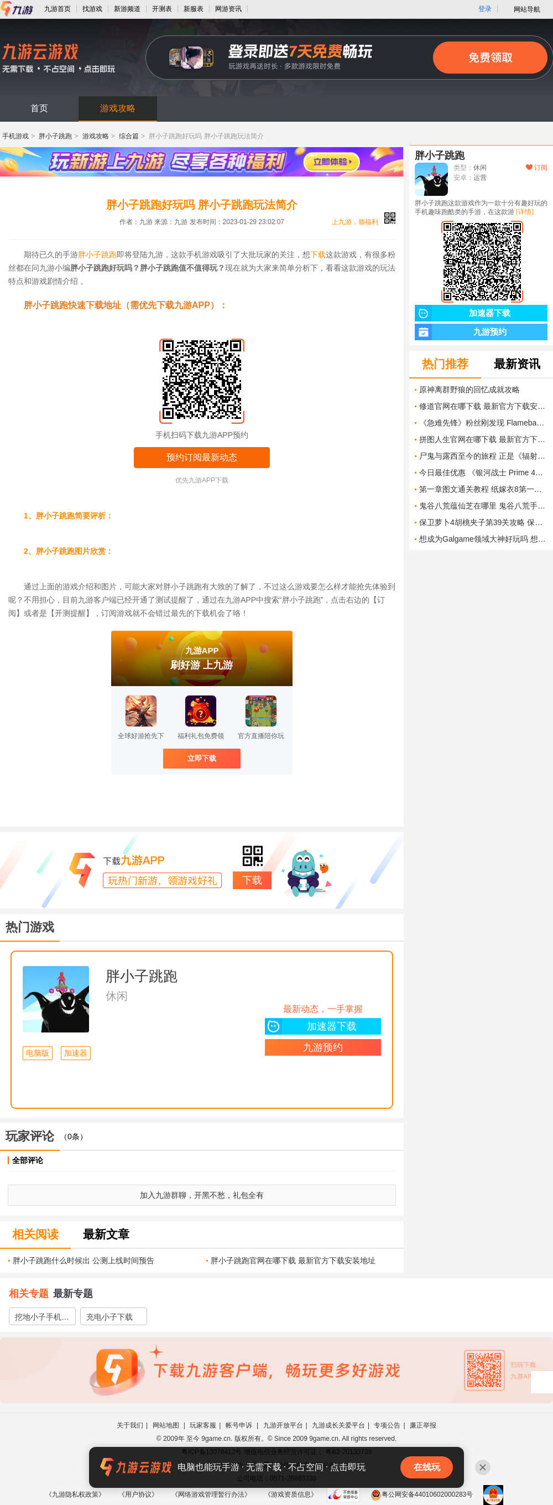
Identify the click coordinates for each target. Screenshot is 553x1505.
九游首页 (57, 9)
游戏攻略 (117, 108)
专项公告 (387, 1425)
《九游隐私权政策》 (75, 1494)
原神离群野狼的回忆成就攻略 (469, 389)
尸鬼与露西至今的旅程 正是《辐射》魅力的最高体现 (483, 456)
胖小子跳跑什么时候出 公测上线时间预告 (83, 1260)
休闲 (117, 995)
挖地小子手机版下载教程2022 (42, 1318)
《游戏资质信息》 (290, 1494)
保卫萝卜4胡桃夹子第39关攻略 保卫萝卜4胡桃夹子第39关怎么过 (483, 522)
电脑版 (37, 1053)
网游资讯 (228, 9)
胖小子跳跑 (55, 136)
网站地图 (167, 1425)
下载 (318, 254)
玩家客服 (203, 1425)
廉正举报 (423, 1425)
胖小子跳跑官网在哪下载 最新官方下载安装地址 (293, 1260)
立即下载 (201, 758)
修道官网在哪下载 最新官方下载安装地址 (483, 406)
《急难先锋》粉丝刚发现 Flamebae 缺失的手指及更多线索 (483, 422)
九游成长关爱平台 (338, 1425)
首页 (39, 108)
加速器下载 (311, 1026)
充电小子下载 (109, 1316)
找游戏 (92, 9)
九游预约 (323, 1047)
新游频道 (127, 9)
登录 (485, 9)
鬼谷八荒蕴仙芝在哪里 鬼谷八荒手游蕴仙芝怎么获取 (483, 505)
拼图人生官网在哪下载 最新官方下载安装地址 (483, 439)
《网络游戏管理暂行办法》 (211, 1494)
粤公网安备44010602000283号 (422, 1494)
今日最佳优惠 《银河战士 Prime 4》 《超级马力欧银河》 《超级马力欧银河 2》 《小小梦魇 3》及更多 (483, 472)
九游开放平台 (283, 1425)
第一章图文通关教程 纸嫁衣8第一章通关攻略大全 (483, 489)
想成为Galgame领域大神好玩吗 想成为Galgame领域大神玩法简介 (483, 538)
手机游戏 (15, 136)
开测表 (162, 9)
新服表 (194, 9)
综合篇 (129, 136)
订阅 (536, 168)
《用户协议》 (138, 1494)
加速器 (75, 1053)
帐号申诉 (240, 1425)
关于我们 (130, 1425)
